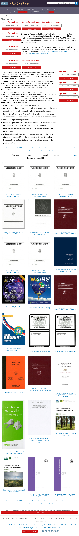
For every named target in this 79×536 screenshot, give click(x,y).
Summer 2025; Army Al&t (13, 307)
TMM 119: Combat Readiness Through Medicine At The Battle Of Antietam (65, 394)
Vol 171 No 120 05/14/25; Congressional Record (65, 195)
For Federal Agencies (28, 528)
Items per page (33, 158)
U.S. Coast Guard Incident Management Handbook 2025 (14, 349)
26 (62, 500)
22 (39, 500)
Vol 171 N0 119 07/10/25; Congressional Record (39, 195)
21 (33, 500)
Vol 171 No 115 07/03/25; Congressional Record (39, 271)
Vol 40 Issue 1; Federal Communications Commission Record (65, 233)
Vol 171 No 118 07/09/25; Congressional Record (13, 195)
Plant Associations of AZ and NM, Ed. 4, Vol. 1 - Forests (65, 434)
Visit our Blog (29, 531)
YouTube (52, 531)
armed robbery (52, 51)
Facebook (43, 531)
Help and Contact (28, 524)
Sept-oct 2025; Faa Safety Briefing (39, 308)
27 (68, 500)
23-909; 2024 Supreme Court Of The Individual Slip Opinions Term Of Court (39, 440)
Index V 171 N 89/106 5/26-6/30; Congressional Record (13, 233)
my (35, 12)
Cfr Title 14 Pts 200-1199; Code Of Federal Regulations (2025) (65, 495)
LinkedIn (58, 531)
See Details (39, 512)
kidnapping (63, 51)
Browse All (8, 9)
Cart (51, 12)
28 (74, 500)
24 (50, 500)
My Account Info (49, 524)
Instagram (49, 531)
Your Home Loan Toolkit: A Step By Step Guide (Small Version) (13, 452)
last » (50, 150)
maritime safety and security (39, 53)
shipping (41, 51)
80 (45, 147)
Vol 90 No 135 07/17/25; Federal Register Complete (39, 233)
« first (8, 147)
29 (29, 503)
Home (3, 16)
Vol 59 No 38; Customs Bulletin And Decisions (65, 352)
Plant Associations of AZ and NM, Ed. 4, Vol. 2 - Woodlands (14, 491)
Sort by (46, 155)
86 (29, 150)
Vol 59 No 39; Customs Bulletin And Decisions (39, 352)
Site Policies (9, 524)
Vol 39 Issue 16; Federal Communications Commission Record (65, 309)
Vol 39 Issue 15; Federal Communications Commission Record (39, 389)
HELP (45, 12)
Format (15, 155)
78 (33, 147)
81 (50, 147)
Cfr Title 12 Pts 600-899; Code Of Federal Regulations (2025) (39, 495)
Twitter (46, 531)
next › (42, 150)
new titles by (15, 12)
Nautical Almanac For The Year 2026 (14, 393)
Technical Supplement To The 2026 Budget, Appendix (65, 270)
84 (68, 147)
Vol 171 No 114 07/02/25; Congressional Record (13, 271)
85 (74, 147)
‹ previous (18, 147)
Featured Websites (52, 528)
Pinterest (55, 531)
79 (39, 147)
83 (62, 147)
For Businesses (68, 524)
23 (45, 500)
